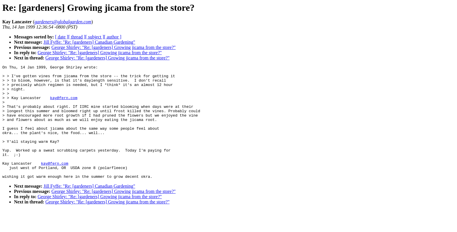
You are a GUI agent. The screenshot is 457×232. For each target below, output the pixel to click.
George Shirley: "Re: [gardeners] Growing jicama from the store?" (114, 47)
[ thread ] (76, 36)
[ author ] (113, 36)
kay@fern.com (64, 104)
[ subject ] (94, 36)
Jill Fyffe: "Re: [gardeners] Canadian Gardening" (89, 42)
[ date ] (61, 36)
